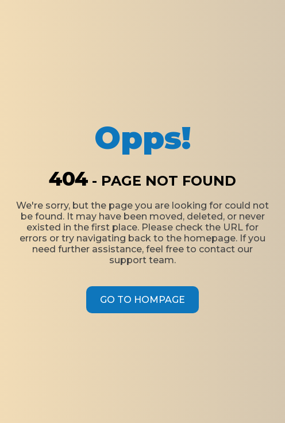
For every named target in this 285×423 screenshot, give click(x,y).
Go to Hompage (142, 299)
